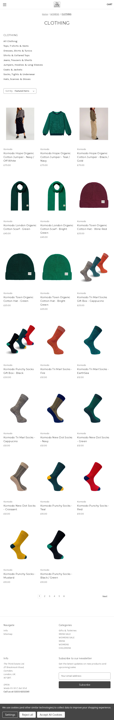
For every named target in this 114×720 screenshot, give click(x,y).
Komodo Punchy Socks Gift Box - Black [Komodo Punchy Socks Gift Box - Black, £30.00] (18, 371)
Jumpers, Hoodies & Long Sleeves (23, 64)
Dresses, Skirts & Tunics (17, 50)
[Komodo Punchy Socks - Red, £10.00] (94, 476)
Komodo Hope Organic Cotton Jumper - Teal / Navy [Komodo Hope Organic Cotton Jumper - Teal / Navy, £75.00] (55, 157)
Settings (10, 715)
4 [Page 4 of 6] (54, 596)
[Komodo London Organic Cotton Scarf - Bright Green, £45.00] (57, 195)
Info (5, 630)
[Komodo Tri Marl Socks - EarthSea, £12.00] (94, 339)
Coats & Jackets (12, 69)
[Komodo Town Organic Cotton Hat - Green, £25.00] (20, 267)
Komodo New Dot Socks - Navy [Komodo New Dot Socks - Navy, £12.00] (56, 439)
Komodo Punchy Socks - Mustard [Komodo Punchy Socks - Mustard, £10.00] (19, 575)
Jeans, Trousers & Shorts (17, 60)
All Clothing (10, 41)
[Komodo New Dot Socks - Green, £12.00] (94, 407)
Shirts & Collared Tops (16, 55)
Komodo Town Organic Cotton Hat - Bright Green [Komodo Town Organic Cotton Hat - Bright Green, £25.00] (55, 301)
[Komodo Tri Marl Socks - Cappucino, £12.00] (20, 407)
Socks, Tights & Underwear (19, 74)
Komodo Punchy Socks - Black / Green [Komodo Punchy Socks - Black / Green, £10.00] (56, 575)
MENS (62, 641)
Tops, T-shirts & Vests (16, 45)
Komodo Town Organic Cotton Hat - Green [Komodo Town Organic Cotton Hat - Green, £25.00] (18, 299)
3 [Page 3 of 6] (49, 596)
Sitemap (7, 634)
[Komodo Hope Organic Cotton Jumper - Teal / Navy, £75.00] (57, 123)
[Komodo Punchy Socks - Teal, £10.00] (57, 476)
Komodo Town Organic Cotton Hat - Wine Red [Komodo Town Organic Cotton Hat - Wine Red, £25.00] (92, 227)
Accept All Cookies (51, 715)
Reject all (27, 715)
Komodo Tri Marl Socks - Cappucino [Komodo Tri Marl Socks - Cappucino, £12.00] (19, 439)
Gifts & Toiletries (68, 630)
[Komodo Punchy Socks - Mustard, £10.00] (20, 544)
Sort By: (9, 91)
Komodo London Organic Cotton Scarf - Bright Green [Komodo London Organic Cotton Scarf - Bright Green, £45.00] (56, 229)
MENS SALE (65, 634)
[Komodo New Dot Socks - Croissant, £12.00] (20, 476)
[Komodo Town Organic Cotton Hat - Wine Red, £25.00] (94, 195)
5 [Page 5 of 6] (59, 596)
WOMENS (64, 644)
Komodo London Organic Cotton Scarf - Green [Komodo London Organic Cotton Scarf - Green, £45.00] (19, 227)
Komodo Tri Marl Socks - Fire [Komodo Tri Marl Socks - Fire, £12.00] (56, 371)
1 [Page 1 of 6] (39, 596)
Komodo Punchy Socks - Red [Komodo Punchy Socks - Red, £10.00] (93, 507)
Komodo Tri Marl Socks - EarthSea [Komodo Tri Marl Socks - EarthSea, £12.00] (93, 371)
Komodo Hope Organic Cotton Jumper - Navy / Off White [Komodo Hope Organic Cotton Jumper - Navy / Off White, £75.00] (18, 157)
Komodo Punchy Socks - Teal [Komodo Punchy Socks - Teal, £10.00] (56, 507)
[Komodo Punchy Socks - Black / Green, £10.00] (57, 544)
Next (106, 596)
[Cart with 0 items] (109, 4)
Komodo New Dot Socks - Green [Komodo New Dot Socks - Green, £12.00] (93, 439)
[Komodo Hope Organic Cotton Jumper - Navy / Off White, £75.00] (20, 123)
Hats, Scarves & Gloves (17, 79)
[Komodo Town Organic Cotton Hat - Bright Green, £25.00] (57, 267)
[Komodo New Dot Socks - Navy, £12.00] (57, 407)
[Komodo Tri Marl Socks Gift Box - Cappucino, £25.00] (94, 267)
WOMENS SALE (66, 637)
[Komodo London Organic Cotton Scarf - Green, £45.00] (20, 195)
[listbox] (25, 91)
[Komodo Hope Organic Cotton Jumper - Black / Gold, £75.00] (94, 123)
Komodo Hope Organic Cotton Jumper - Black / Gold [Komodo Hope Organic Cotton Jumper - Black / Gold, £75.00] (93, 157)
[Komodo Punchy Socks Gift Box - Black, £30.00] (20, 339)
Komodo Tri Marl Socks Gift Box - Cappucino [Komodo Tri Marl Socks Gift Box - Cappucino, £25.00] (92, 299)
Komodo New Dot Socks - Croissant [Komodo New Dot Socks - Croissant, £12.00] (19, 507)
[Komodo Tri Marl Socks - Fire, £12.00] (57, 339)
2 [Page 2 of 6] (44, 596)
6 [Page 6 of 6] (64, 596)
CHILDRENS (65, 648)
